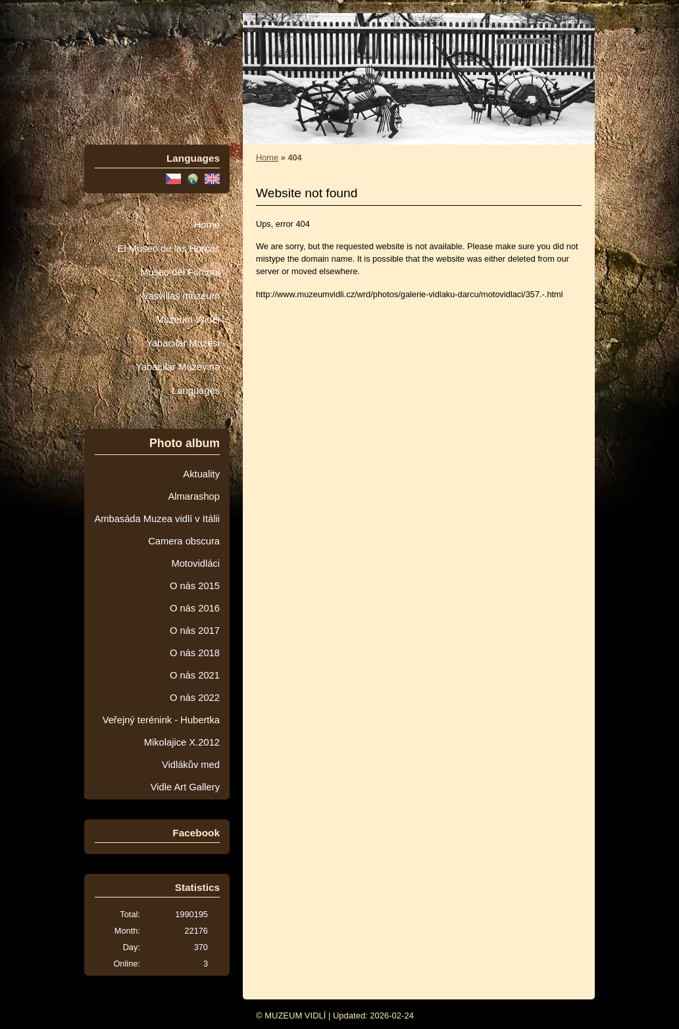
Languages (196, 390)
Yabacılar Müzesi (183, 343)
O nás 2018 (195, 653)
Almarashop (194, 496)
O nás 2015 (195, 586)
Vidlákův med (191, 764)
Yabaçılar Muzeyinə (178, 367)
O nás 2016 (195, 608)
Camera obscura (184, 541)
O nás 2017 (195, 630)
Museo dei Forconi (180, 272)
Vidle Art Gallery (185, 787)
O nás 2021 (195, 675)
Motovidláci (195, 563)
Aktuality (201, 474)
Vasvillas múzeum (181, 296)
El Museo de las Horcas (169, 248)
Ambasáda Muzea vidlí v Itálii (157, 519)
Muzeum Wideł (188, 319)
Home (207, 225)
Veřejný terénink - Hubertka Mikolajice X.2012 (161, 731)
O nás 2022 (195, 697)
